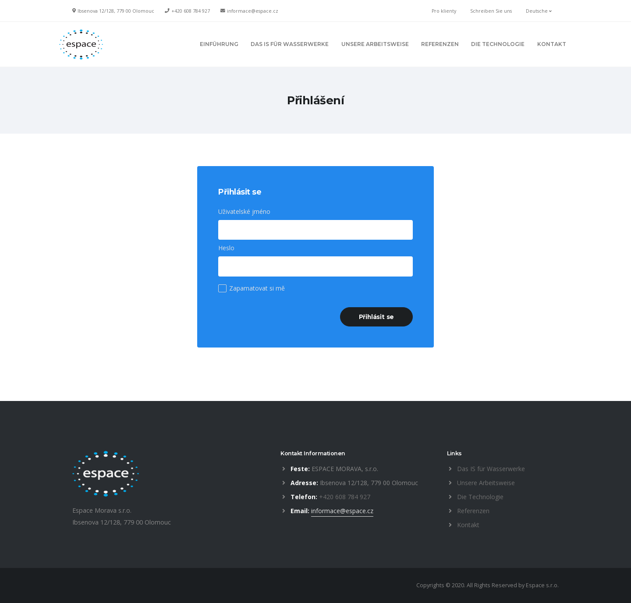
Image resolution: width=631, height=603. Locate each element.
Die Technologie (480, 497)
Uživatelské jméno (244, 211)
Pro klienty (444, 11)
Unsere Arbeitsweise (486, 483)
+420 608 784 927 (190, 11)
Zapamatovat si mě (257, 288)
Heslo (226, 248)
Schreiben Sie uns (491, 11)
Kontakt (468, 525)
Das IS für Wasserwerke (491, 469)
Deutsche (539, 11)
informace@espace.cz (252, 11)
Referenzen (473, 511)
